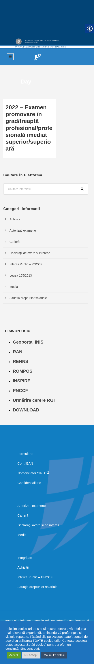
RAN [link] (17, 351)
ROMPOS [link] (22, 371)
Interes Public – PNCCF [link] (25, 264)
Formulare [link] (24, 454)
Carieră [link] (14, 242)
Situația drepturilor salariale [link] (28, 298)
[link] (37, 57)
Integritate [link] (24, 558)
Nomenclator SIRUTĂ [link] (33, 473)
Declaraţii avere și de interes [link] (38, 525)
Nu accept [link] (31, 655)
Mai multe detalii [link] (54, 655)
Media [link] (13, 286)
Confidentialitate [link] (29, 483)
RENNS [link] (20, 361)
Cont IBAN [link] (25, 463)
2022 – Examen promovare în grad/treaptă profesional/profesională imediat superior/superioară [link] (29, 128)
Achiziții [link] (14, 219)
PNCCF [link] (20, 390)
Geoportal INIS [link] (28, 342)
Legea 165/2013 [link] (20, 275)
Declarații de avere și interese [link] (29, 253)
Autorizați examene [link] (22, 230)
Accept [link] (13, 655)
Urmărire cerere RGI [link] (34, 400)
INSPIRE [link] (21, 380)
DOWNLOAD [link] (26, 409)
